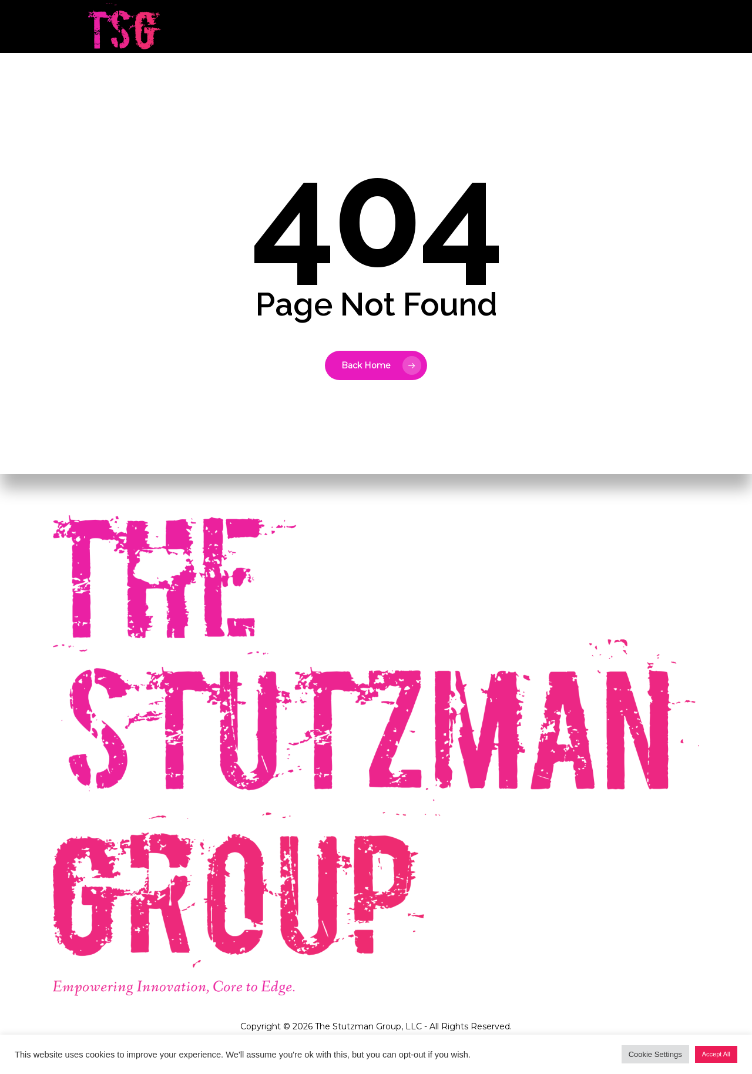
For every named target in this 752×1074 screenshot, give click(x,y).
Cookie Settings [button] (655, 1054)
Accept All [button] (716, 1054)
